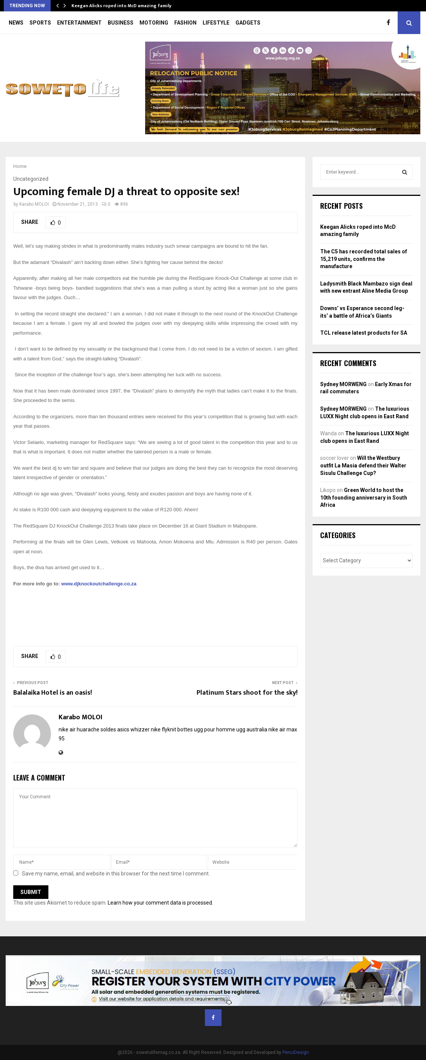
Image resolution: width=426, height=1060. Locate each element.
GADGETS (247, 23)
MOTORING (153, 23)
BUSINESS (120, 23)
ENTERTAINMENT (79, 23)
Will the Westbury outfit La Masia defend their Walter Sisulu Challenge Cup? (363, 465)
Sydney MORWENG (343, 384)
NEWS (16, 23)
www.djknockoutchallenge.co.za (98, 584)
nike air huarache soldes (87, 729)
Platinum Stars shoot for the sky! (247, 692)
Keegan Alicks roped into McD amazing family (121, 5)
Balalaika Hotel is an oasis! (52, 692)
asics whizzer (133, 729)
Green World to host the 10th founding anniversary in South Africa (363, 497)
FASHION (185, 23)
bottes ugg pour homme (206, 729)
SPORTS (40, 23)
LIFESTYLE (216, 23)
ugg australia (251, 729)
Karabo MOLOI (34, 204)
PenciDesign (295, 1052)
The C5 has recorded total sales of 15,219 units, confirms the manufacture (363, 258)
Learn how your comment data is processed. (160, 903)
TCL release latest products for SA (363, 333)
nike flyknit (163, 729)
